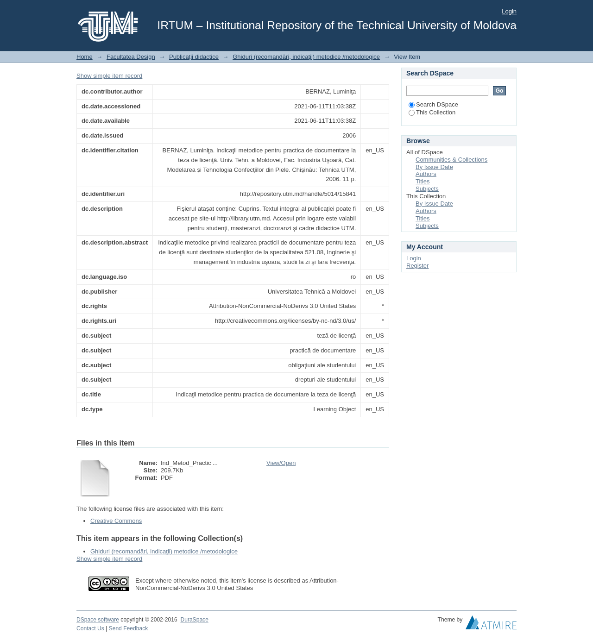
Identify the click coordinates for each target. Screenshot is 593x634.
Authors (426, 173)
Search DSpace (433, 104)
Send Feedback (128, 628)
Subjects (427, 188)
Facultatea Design (131, 56)
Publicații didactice (194, 56)
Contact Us (90, 628)
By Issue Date (434, 166)
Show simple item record (109, 75)
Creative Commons (116, 520)
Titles (423, 181)
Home (84, 56)
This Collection (432, 112)
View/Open (281, 462)
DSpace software (97, 619)
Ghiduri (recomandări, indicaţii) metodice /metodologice (306, 56)
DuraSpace (194, 619)
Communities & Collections (451, 159)
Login (509, 11)
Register (417, 265)
